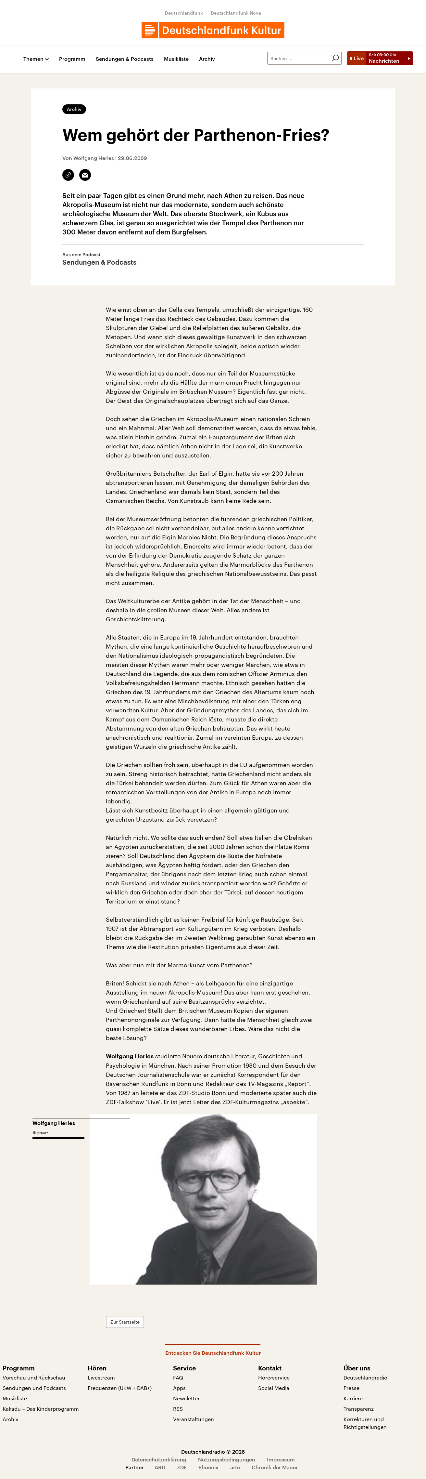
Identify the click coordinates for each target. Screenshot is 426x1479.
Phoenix (208, 1467)
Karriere (353, 1398)
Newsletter (186, 1398)
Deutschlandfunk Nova (236, 13)
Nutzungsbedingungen (226, 1459)
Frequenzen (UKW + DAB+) (120, 1388)
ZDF (182, 1467)
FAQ (178, 1377)
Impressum (281, 1459)
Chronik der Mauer (275, 1467)
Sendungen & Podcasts (125, 59)
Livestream (101, 1377)
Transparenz (359, 1409)
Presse (351, 1388)
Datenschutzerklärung (159, 1459)
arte (235, 1467)
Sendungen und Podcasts (34, 1388)
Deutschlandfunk (184, 13)
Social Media (273, 1388)
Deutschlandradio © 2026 (213, 1451)
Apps (179, 1388)
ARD (160, 1467)
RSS (178, 1409)
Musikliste (176, 59)
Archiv (207, 59)
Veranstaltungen (193, 1419)
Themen (33, 59)
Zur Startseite (125, 1322)
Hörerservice (274, 1377)
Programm (72, 59)
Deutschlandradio (365, 1377)
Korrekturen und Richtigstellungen (365, 1423)
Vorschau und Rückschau (34, 1377)
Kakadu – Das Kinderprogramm (41, 1409)
